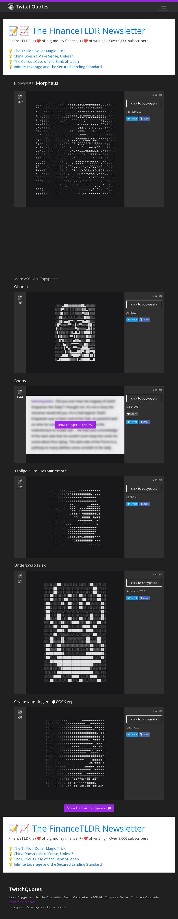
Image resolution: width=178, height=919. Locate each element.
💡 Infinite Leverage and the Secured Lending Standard (55, 66)
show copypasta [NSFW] (75, 425)
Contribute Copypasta (145, 897)
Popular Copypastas (48, 897)
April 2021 (132, 312)
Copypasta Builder (116, 897)
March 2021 (132, 406)
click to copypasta (144, 103)
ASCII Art (96, 897)
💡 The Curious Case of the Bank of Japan (43, 61)
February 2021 (134, 111)
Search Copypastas (76, 897)
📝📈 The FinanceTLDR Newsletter (76, 30)
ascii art (157, 94)
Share (144, 118)
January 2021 (133, 727)
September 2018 (135, 591)
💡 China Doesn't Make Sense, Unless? (40, 56)
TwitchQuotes (28, 7)
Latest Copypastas (21, 897)
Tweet (132, 118)
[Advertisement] (89, 243)
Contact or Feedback (22, 902)
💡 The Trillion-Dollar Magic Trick (37, 50)
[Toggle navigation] (163, 7)
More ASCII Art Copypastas (89, 808)
